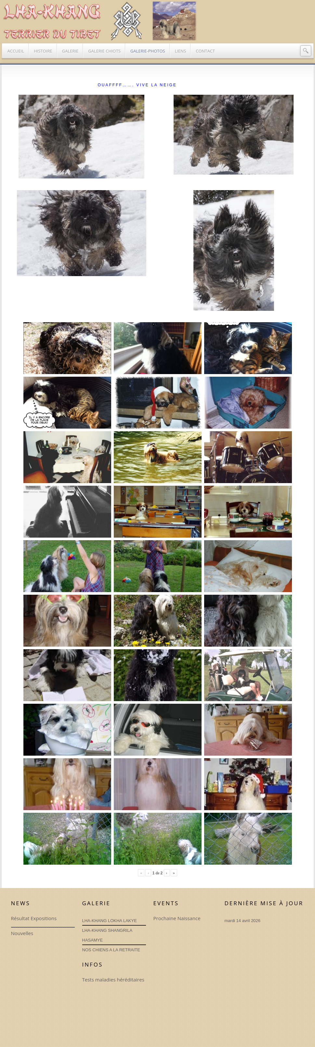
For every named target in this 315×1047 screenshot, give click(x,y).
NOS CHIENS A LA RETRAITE (111, 949)
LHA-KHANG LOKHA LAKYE (109, 920)
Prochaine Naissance (177, 918)
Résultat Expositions (34, 918)
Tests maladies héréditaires (113, 979)
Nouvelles (22, 933)
